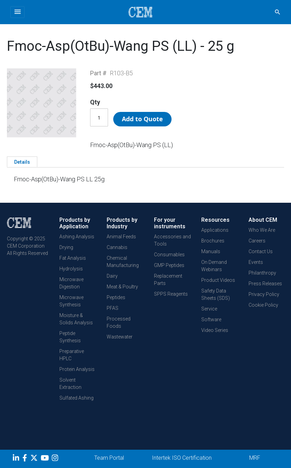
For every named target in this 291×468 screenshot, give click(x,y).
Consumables (169, 254)
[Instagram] (56, 459)
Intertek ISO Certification (182, 458)
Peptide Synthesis (70, 337)
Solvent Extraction (70, 383)
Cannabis (117, 247)
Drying (66, 247)
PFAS (112, 308)
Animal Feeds (121, 236)
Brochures (212, 240)
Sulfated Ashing (76, 398)
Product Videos (218, 280)
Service (209, 309)
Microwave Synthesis (71, 301)
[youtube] (46, 459)
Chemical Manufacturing (123, 261)
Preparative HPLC (71, 354)
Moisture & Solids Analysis (76, 319)
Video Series (214, 330)
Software (211, 319)
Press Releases (265, 283)
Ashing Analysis (76, 236)
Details (22, 162)
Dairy (112, 276)
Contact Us (261, 251)
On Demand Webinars (214, 265)
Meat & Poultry (122, 286)
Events (256, 262)
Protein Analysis (77, 369)
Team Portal (109, 458)
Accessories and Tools (172, 240)
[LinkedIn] (17, 459)
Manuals (210, 251)
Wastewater (120, 337)
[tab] (22, 161)
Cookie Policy (263, 305)
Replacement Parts (168, 279)
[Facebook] (26, 459)
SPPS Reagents (171, 294)
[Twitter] (34, 459)
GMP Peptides (169, 265)
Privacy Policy (264, 294)
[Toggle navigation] (17, 12)
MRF (254, 458)
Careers (257, 240)
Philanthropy (262, 273)
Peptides (116, 297)
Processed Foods (118, 322)
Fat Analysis (72, 258)
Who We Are (262, 230)
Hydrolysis (71, 268)
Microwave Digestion (71, 283)
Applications (215, 230)
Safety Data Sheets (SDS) (215, 294)
